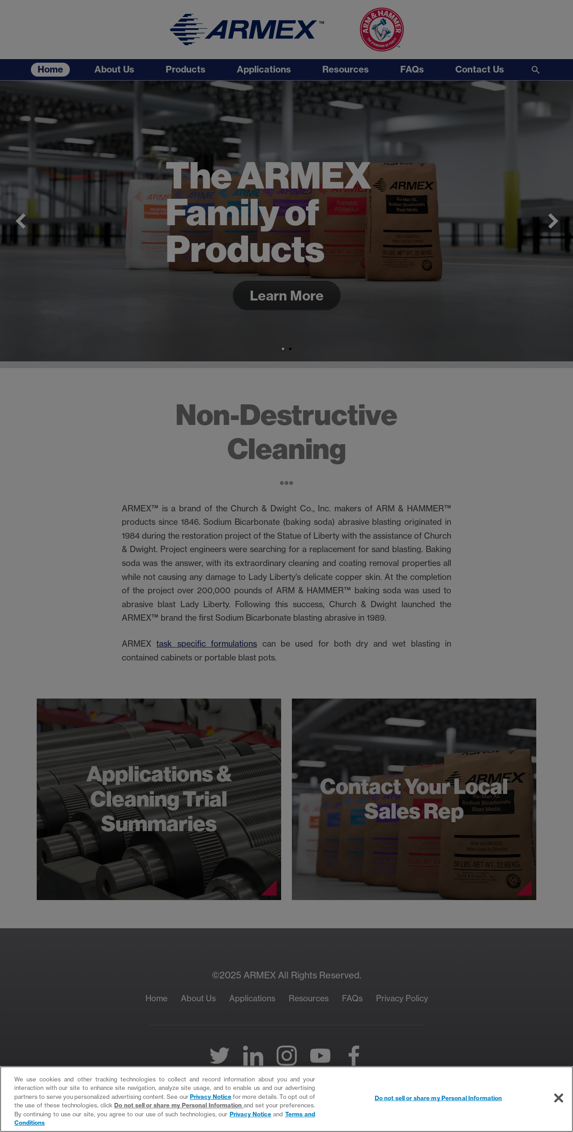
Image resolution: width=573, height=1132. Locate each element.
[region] (286, 1099)
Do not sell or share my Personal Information (179, 1105)
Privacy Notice (210, 1096)
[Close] (559, 1098)
